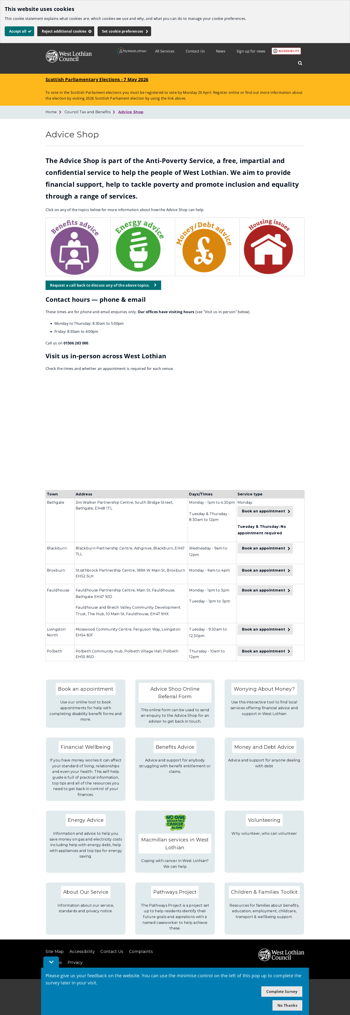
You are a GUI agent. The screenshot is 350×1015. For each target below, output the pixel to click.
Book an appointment (263, 511)
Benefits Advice (175, 747)
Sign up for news (251, 51)
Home (51, 112)
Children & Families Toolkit (264, 892)
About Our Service (85, 892)
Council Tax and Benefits (88, 112)
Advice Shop (131, 112)
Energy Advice (86, 820)
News (220, 51)
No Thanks (287, 1005)
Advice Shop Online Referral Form (175, 693)
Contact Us (195, 51)
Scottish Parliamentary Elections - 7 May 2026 (97, 79)
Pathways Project (174, 892)
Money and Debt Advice (264, 747)
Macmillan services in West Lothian (174, 843)
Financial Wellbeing (85, 747)
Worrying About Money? (264, 689)
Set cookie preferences (122, 31)
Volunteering (264, 820)
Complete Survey (281, 991)
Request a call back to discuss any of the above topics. (100, 285)
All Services (165, 51)
